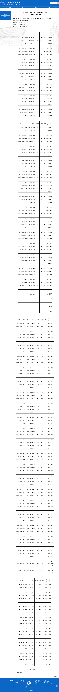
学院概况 (10, 7)
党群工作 (42, 7)
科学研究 (29, 7)
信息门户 (45, 2)
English (56, 7)
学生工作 (36, 7)
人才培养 (16, 7)
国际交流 (49, 7)
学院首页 (3, 7)
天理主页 (41, 2)
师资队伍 (23, 7)
